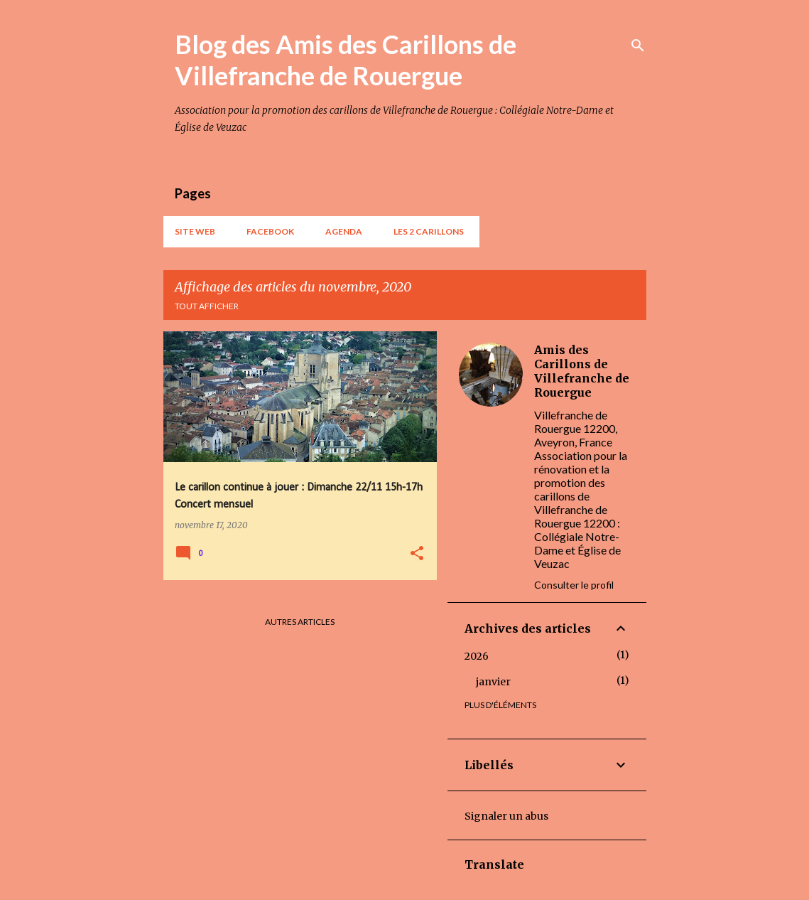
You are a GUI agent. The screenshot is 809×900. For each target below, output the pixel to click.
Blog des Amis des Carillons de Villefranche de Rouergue (345, 59)
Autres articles (300, 621)
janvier (493, 681)
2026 (477, 656)
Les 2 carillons (428, 231)
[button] (416, 554)
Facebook (270, 231)
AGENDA (343, 231)
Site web (195, 231)
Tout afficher (207, 306)
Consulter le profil (574, 585)
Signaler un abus (506, 816)
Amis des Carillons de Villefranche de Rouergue (581, 371)
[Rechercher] (637, 45)
